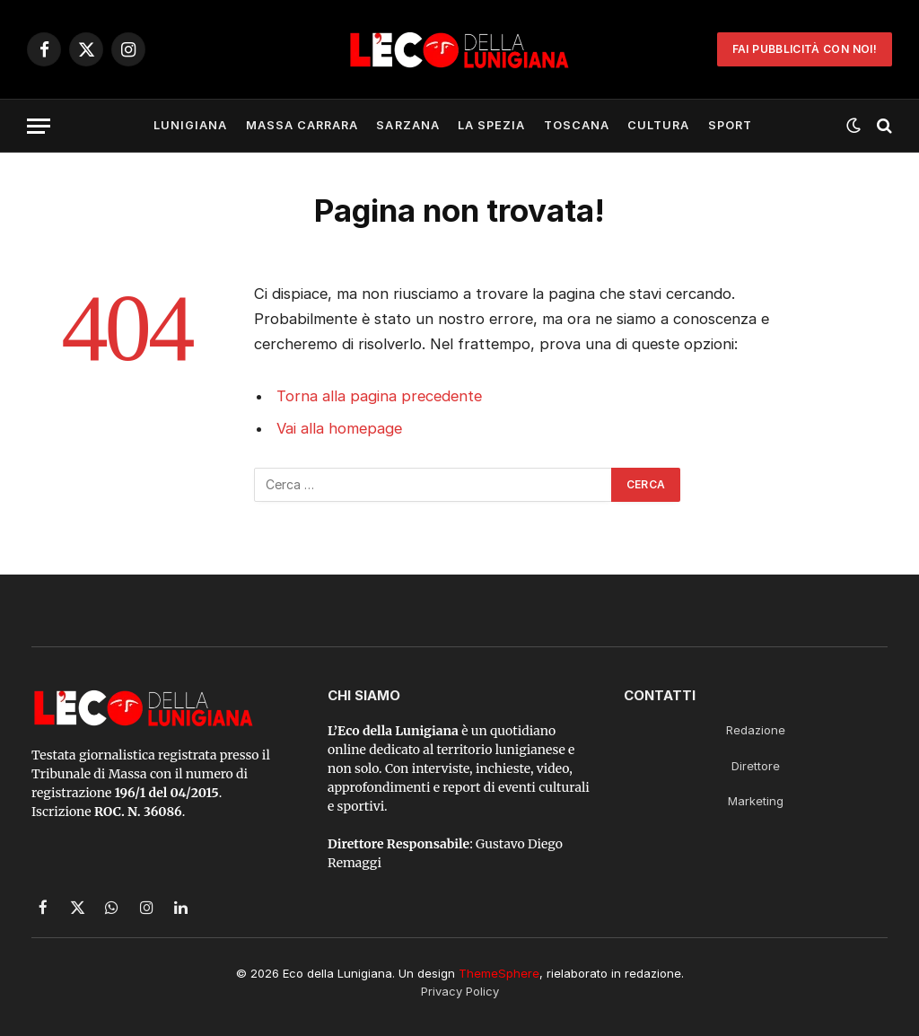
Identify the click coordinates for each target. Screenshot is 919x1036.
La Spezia (491, 125)
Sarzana (407, 125)
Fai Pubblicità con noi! (804, 49)
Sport (730, 125)
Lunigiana (190, 125)
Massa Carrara (302, 125)
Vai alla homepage (339, 428)
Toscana (576, 125)
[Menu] (38, 126)
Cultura (658, 125)
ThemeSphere (499, 973)
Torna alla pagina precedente (379, 396)
